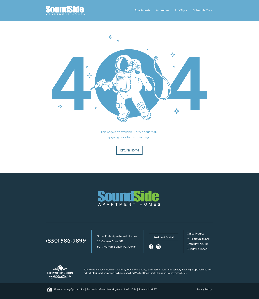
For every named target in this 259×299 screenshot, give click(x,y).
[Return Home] (129, 150)
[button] (163, 237)
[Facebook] (151, 246)
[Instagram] (158, 246)
